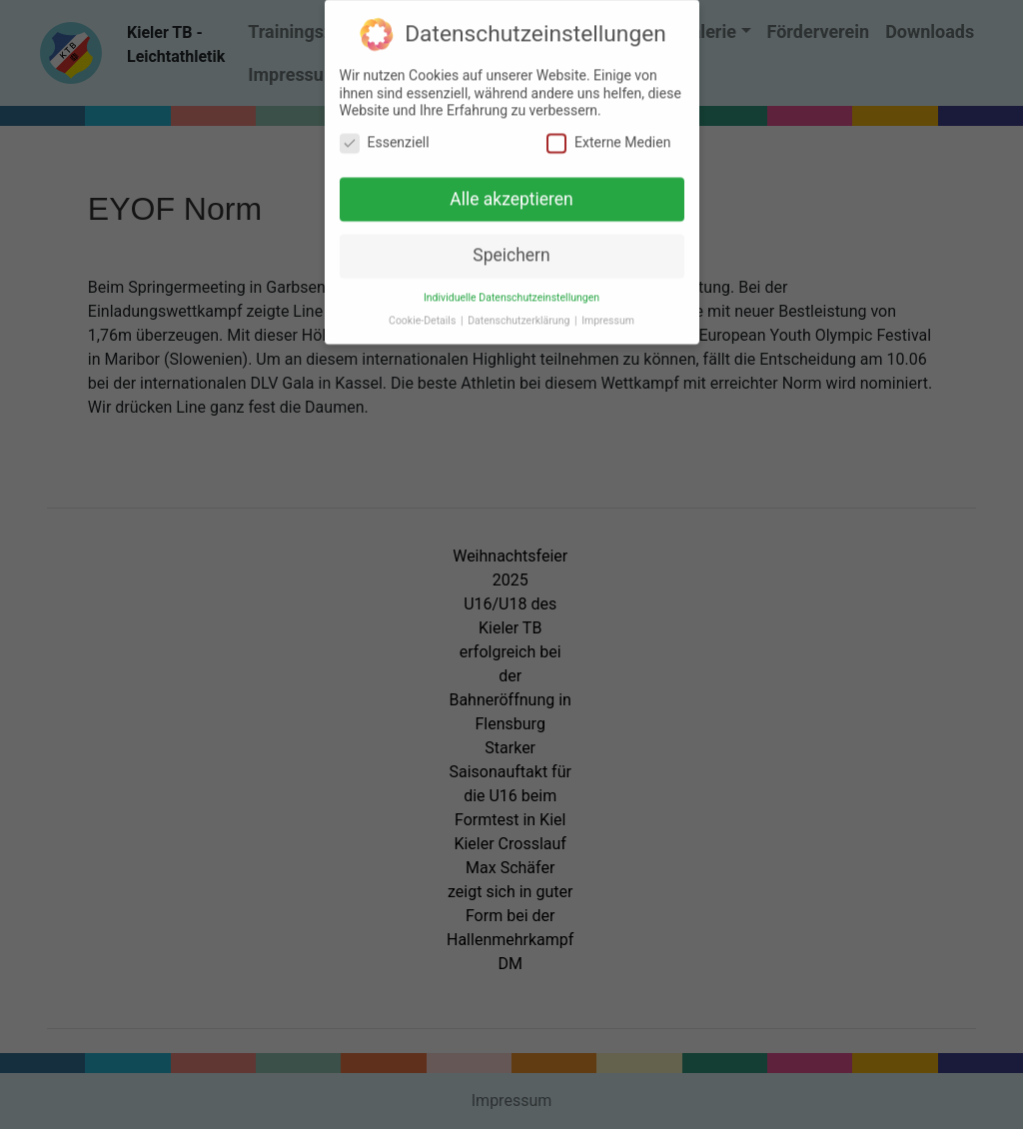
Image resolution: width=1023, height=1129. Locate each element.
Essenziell (385, 136)
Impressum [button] (607, 314)
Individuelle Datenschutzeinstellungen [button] (511, 291)
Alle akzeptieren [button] (511, 193)
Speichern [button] (511, 249)
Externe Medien (608, 136)
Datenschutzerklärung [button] (520, 314)
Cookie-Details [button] (424, 314)
